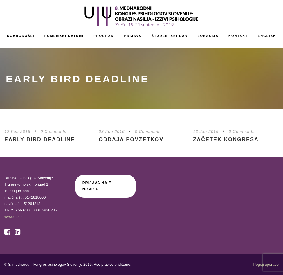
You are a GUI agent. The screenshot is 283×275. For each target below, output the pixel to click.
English (267, 35)
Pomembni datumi (64, 35)
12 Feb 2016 (17, 131)
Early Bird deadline (39, 139)
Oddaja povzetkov (131, 139)
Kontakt (238, 35)
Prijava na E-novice (97, 186)
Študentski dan (170, 35)
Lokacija (208, 35)
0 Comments (53, 131)
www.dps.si (13, 216)
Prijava (133, 35)
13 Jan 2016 (206, 131)
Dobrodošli (21, 35)
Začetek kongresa (226, 139)
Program (103, 35)
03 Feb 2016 (112, 131)
